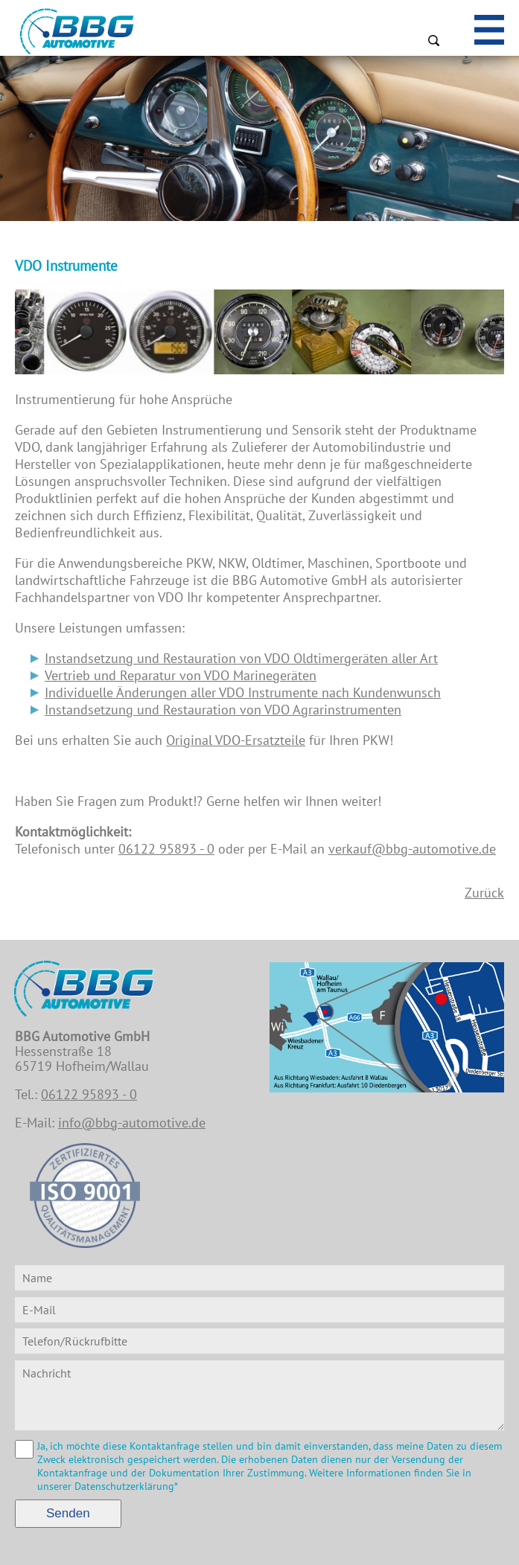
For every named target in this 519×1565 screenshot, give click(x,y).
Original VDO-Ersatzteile (235, 740)
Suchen (433, 40)
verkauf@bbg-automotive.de (412, 848)
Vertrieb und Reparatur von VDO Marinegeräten (180, 675)
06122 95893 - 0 (166, 848)
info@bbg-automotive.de (132, 1122)
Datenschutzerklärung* (126, 1486)
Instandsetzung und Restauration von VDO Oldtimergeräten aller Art (241, 658)
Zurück (484, 892)
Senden (68, 1513)
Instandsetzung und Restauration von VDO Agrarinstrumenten (223, 709)
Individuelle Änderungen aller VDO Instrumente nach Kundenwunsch (243, 692)
